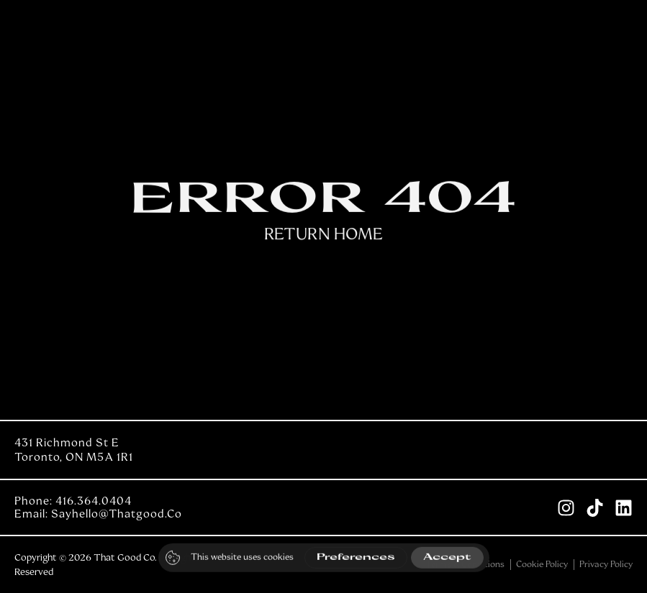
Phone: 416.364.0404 (73, 501)
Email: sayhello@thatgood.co (98, 514)
